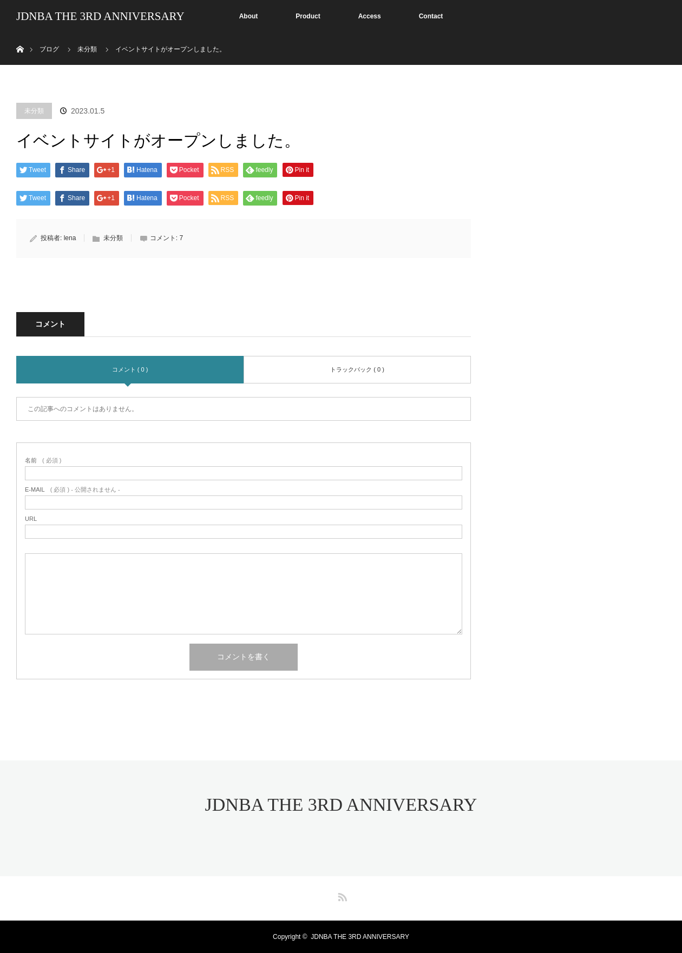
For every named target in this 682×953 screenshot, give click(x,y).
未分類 (34, 111)
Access (369, 16)
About (248, 16)
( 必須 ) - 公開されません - (72, 490)
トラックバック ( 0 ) (357, 369)
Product (308, 16)
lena (70, 238)
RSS (341, 895)
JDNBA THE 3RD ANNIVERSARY (100, 16)
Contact (431, 16)
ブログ (49, 49)
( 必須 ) (43, 461)
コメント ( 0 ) (130, 369)
